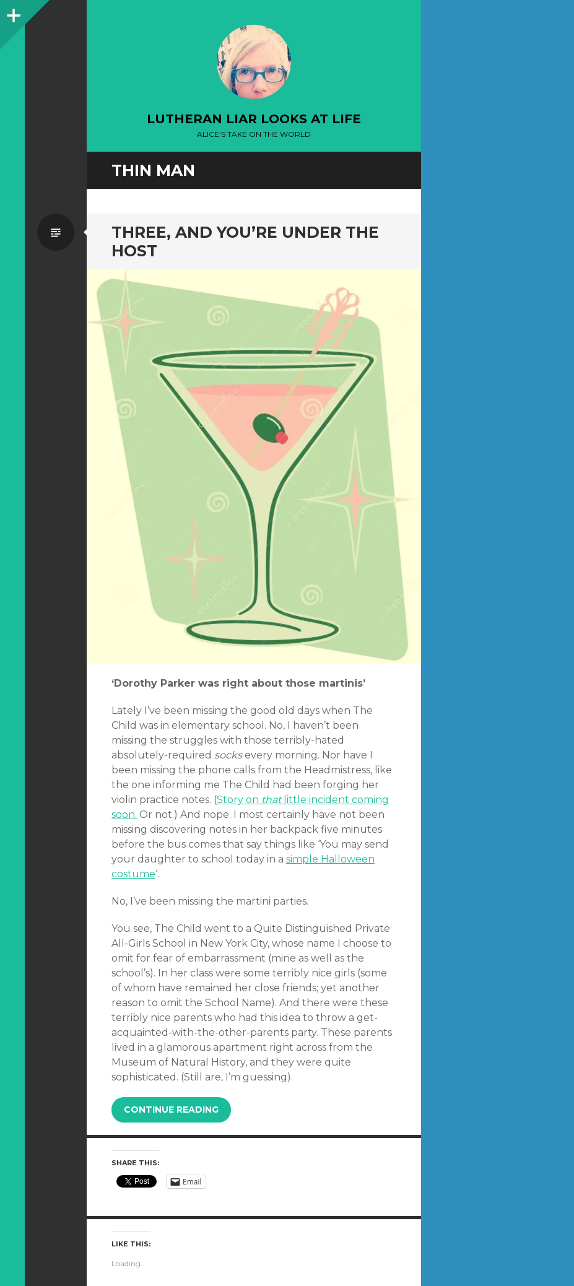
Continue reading (171, 1109)
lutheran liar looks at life (254, 118)
